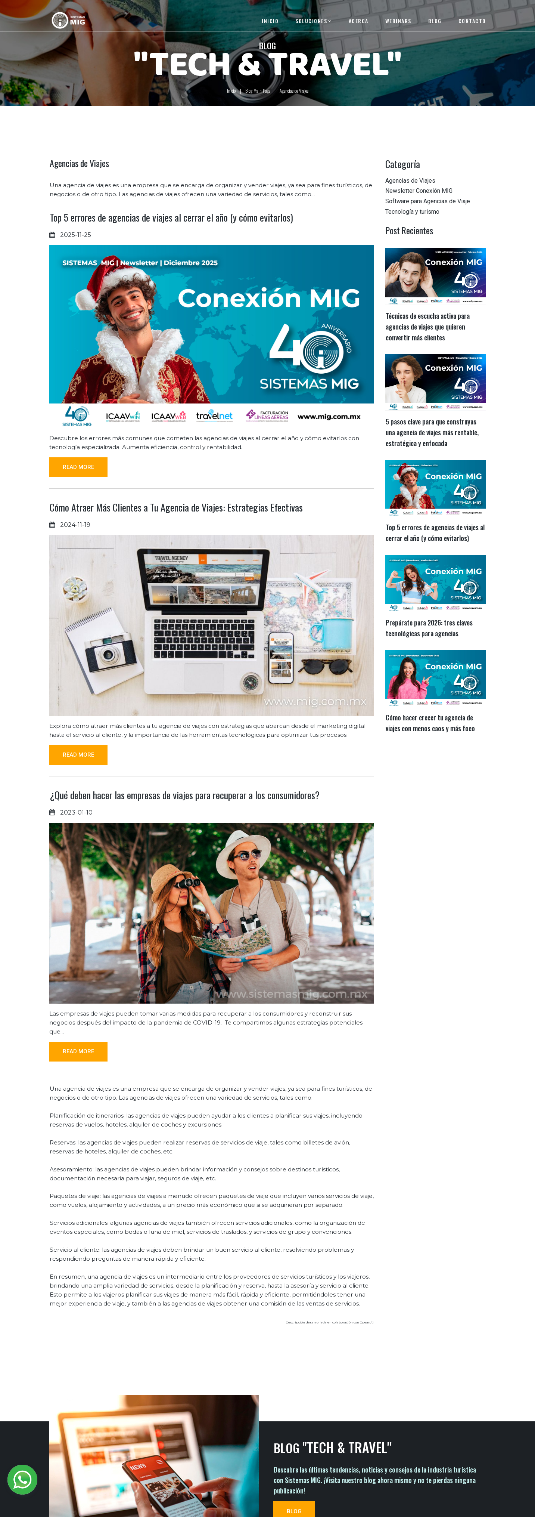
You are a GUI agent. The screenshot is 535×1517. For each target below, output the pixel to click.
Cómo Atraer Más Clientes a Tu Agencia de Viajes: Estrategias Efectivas (176, 521)
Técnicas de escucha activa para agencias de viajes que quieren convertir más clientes (428, 337)
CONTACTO (472, 21)
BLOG (435, 21)
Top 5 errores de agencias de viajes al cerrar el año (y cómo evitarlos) (171, 229)
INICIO (270, 21)
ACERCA (358, 21)
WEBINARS (398, 21)
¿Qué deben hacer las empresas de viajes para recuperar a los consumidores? (185, 821)
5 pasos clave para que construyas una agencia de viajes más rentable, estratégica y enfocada (432, 443)
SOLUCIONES (313, 21)
